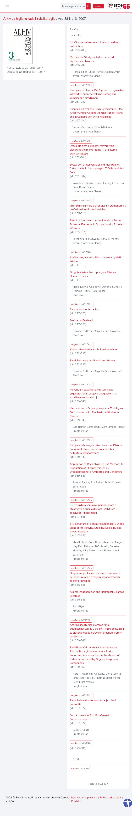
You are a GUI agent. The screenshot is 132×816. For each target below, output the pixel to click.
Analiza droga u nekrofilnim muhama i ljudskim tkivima (96, 259)
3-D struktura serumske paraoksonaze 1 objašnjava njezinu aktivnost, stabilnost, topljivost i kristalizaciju (93, 509)
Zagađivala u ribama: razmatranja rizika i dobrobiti (93, 702)
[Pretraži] (88, 6)
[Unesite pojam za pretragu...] (73, 6)
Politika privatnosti (110, 797)
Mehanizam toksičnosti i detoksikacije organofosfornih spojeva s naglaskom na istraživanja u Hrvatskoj (93, 393)
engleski (81, 85)
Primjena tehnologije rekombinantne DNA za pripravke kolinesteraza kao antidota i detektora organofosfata (96, 449)
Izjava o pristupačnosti (84, 797)
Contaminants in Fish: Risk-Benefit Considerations (90, 717)
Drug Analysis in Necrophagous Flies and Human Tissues (93, 274)
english (98, 6)
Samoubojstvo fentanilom (85, 309)
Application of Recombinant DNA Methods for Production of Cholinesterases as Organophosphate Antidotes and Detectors (97, 468)
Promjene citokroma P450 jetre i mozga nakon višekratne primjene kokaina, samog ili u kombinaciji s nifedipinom (97, 94)
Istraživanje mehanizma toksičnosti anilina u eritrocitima (95, 44)
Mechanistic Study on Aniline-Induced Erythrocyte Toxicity (92, 59)
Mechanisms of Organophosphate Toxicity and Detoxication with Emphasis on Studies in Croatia (97, 412)
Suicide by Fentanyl (81, 320)
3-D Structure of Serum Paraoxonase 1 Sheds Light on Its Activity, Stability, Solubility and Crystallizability (97, 527)
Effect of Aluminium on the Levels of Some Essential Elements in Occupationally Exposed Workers (97, 224)
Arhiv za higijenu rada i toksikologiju (29, 19)
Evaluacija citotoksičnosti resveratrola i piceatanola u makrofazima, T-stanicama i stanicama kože (94, 149)
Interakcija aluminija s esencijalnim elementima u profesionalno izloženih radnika (98, 207)
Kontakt (76, 801)
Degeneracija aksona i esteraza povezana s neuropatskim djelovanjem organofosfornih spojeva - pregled (95, 577)
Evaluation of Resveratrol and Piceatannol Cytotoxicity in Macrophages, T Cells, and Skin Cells (97, 168)
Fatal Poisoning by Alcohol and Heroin (92, 360)
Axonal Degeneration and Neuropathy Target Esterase (97, 594)
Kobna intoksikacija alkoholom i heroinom (94, 349)
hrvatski (80, 768)
